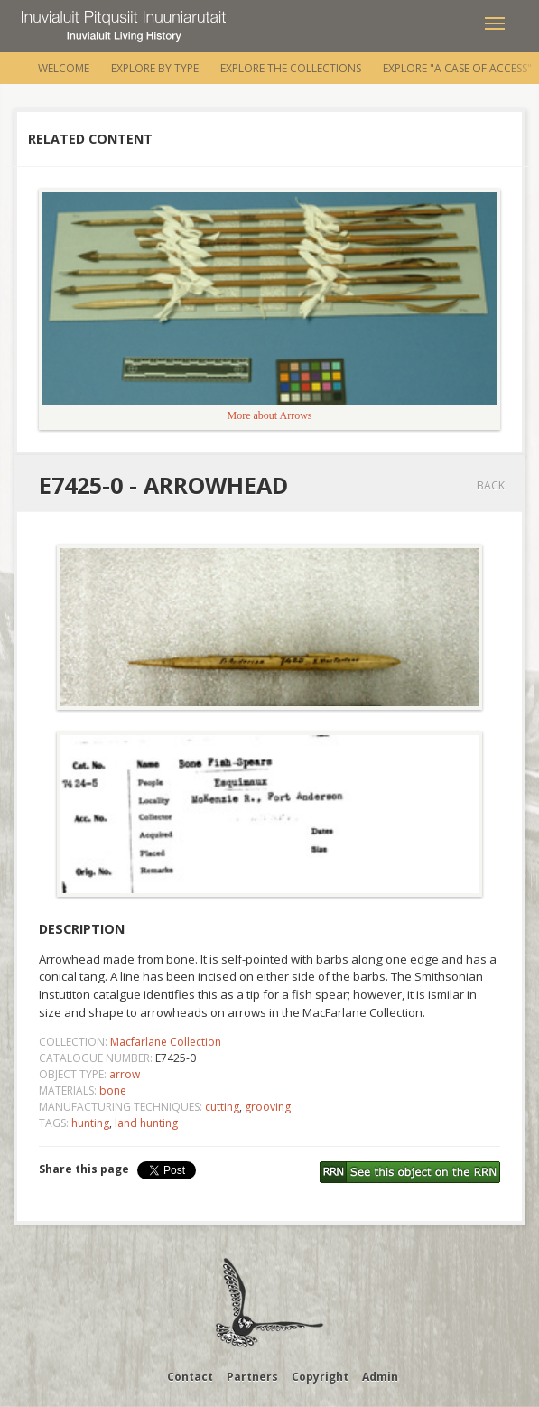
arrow (124, 1074)
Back (491, 485)
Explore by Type (155, 68)
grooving (268, 1106)
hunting (90, 1123)
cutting (222, 1106)
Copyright (320, 1376)
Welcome (63, 68)
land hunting (146, 1123)
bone (112, 1090)
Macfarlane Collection (165, 1041)
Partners (252, 1376)
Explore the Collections (290, 68)
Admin (380, 1376)
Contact (190, 1376)
